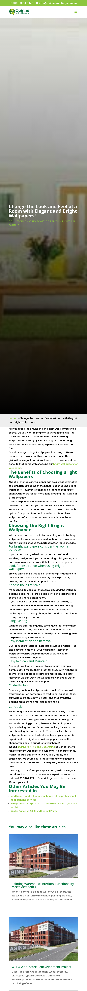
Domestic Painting (49, 221)
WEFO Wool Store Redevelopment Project (41, 967)
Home (12, 418)
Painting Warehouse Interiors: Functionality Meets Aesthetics (43, 885)
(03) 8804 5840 (23, 3)
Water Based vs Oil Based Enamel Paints (34, 811)
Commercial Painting (22, 221)
